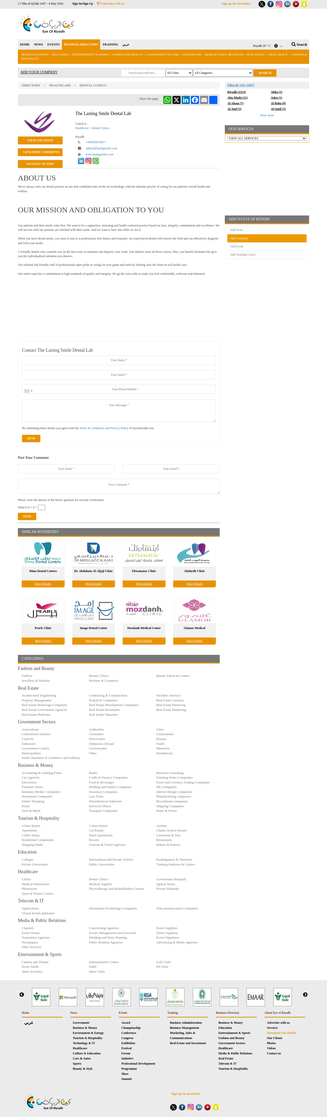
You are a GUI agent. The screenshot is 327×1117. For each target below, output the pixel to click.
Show (125, 1074)
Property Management (36, 700)
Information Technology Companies (113, 908)
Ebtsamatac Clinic (144, 571)
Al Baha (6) (278, 103)
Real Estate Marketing (171, 710)
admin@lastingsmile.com (101, 148)
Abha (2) (276, 92)
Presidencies (164, 753)
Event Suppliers (167, 928)
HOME (25, 44)
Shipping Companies (170, 806)
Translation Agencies (36, 937)
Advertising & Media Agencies (177, 942)
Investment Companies (37, 796)
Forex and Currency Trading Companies (183, 782)
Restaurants (164, 840)
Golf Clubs (163, 962)
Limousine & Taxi (168, 835)
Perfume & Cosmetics (103, 680)
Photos (271, 1043)
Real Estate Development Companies (113, 705)
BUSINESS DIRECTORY (81, 44)
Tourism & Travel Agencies (107, 845)
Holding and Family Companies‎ (110, 787)
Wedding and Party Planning (108, 937)
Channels (28, 928)
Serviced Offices (100, 806)
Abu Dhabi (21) (237, 97)
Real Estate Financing (170, 705)
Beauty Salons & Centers (173, 676)
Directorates (97, 739)
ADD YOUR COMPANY (38, 72)
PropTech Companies (103, 700)
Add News (236, 230)
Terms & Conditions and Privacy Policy (103, 428)
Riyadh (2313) (236, 92)
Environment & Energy (88, 1033)
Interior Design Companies (174, 792)
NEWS (38, 44)
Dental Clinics (93, 85)
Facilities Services (168, 695)
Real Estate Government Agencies (44, 710)
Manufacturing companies (173, 796)
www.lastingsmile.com (99, 154)
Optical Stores (165, 884)
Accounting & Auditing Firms (42, 773)
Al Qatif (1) (278, 109)
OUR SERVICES (241, 129)
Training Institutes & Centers (175, 864)
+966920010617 (96, 142)
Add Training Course (243, 254)
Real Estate (256, 54)
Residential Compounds (38, 840)
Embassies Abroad (101, 744)
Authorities (96, 729)
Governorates (98, 748)
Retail (26, 806)
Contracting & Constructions (108, 695)
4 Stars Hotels (31, 826)
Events (123, 1013)
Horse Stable (30, 966)
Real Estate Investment (104, 710)
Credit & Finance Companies (108, 777)
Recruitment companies (172, 801)
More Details (43, 584)
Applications (30, 908)
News (73, 1013)
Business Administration (186, 1022)
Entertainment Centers (104, 962)
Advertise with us (110, 3)
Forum (125, 1053)
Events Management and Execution (112, 933)
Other (93, 753)
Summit (126, 1079)
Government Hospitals (171, 879)
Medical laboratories (35, 884)
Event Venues (31, 933)
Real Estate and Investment (188, 1043)
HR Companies (166, 787)
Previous (21, 994)
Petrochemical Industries (105, 801)
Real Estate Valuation (103, 714)
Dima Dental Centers (43, 571)
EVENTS (53, 44)
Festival (126, 1048)
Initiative (127, 1058)
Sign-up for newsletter (236, 3)
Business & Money (35, 54)
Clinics (26, 879)
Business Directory (227, 1013)
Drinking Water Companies (174, 777)
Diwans (161, 739)
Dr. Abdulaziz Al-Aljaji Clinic (93, 571)
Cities (160, 729)
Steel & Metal (31, 811)
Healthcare (192, 54)
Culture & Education (86, 1053)
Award (125, 1022)
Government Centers (35, 748)
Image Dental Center (93, 628)
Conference (128, 1033)
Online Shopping (33, 801)
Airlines (161, 826)
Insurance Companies (103, 792)
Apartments (29, 830)
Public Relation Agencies (105, 942)
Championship (131, 1028)
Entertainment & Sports (90, 54)
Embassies (29, 744)
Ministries (163, 748)
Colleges (27, 859)
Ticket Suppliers (167, 933)
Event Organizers (167, 937)
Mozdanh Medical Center (144, 628)
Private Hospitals (167, 889)
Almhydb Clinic (194, 571)
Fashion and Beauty (127, 54)
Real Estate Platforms (36, 714)
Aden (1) (276, 97)
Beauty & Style (82, 1068)
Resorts (94, 840)
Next (305, 994)
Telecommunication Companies (177, 908)
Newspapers (30, 942)
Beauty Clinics (99, 676)
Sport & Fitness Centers (38, 893)
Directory (31, 85)
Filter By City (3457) (240, 85)
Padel (92, 966)
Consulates (96, 734)
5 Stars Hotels (98, 826)
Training (172, 1013)
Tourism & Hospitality (87, 1038)
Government (81, 1022)
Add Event (236, 246)
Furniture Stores (32, 787)
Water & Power (166, 811)
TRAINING (110, 44)
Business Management (184, 1028)
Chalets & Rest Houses (171, 830)
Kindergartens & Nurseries (174, 859)
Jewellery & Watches (36, 680)
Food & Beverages (101, 782)
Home (25, 1013)
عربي (125, 44)
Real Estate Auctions (170, 700)
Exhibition (128, 1043)
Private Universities (35, 864)
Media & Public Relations (224, 54)
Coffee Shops (31, 835)
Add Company (239, 238)
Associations (30, 729)
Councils (27, 739)
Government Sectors (163, 54)
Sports (77, 1063)
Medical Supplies (100, 884)
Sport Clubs (97, 971)
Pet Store (162, 966)
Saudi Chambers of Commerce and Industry (51, 758)
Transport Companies (103, 811)
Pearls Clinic (43, 628)
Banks (93, 773)
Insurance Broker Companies (41, 792)
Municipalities (31, 753)
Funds (160, 744)
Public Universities (101, 864)
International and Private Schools (111, 859)
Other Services (31, 947)
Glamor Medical (194, 628)
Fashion (27, 676)
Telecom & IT (278, 54)
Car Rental (96, 830)
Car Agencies (31, 777)
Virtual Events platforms (38, 913)
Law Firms (96, 796)
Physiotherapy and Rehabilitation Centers (116, 889)
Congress (127, 1038)
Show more (267, 115)
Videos (271, 1048)
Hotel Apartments (100, 835)
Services (272, 1028)
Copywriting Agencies (104, 928)
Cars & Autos (82, 1058)
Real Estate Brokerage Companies (44, 705)
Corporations (165, 734)
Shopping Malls (32, 845)
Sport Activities (32, 971)
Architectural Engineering (39, 695)
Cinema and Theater (35, 962)
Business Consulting (170, 773)
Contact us (274, 1053)
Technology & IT (84, 1043)
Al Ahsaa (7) (235, 103)
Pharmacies (29, 889)
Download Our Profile (281, 1033)
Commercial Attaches (36, 734)
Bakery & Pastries (168, 845)
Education (60, 54)
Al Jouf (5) (234, 109)
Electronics (29, 782)
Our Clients (274, 1038)
